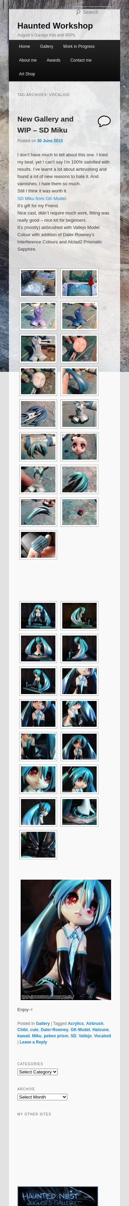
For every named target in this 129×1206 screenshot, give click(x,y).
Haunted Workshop (55, 25)
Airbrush (94, 1023)
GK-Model (80, 1029)
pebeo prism (56, 1036)
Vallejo (85, 1036)
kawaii (24, 1036)
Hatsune (101, 1029)
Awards (54, 60)
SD (73, 1036)
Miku (36, 1036)
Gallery (46, 46)
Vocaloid (102, 1036)
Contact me (81, 60)
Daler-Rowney (54, 1029)
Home (24, 46)
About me (27, 60)
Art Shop (27, 74)
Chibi (23, 1029)
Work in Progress (79, 46)
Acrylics (76, 1023)
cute (34, 1029)
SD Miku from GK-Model (42, 198)
